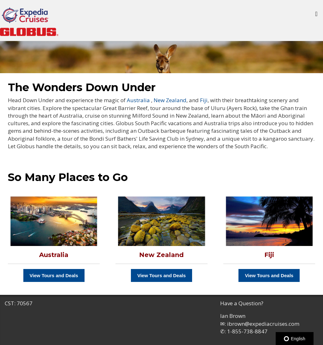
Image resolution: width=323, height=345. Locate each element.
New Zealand (170, 100)
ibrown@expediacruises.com (263, 323)
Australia (138, 100)
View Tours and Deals (54, 275)
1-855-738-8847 (247, 331)
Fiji (204, 100)
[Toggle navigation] (316, 15)
